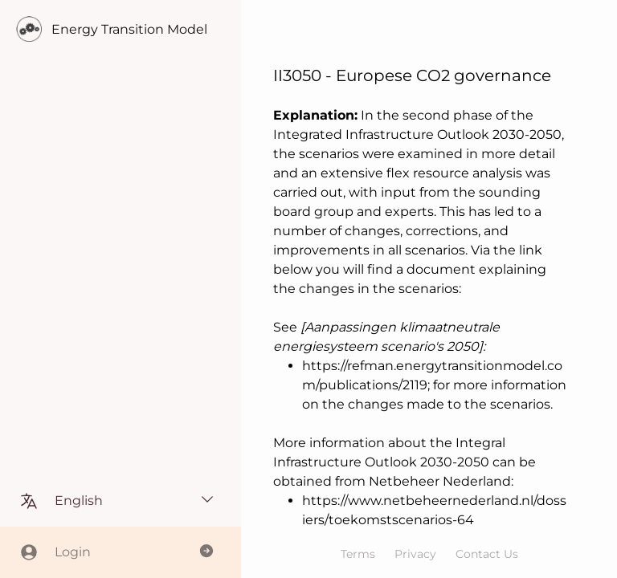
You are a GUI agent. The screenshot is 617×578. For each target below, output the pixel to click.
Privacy (415, 554)
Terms (358, 554)
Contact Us (487, 554)
